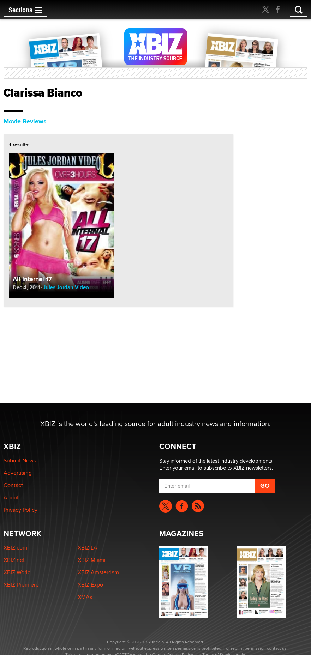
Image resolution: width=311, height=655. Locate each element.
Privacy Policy (20, 510)
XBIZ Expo (90, 585)
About (11, 497)
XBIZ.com (15, 548)
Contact (13, 485)
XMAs (85, 597)
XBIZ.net (14, 560)
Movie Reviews (25, 121)
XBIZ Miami (92, 560)
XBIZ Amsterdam (98, 572)
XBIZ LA (87, 548)
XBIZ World (17, 572)
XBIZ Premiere (21, 585)
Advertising (18, 473)
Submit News (20, 460)
